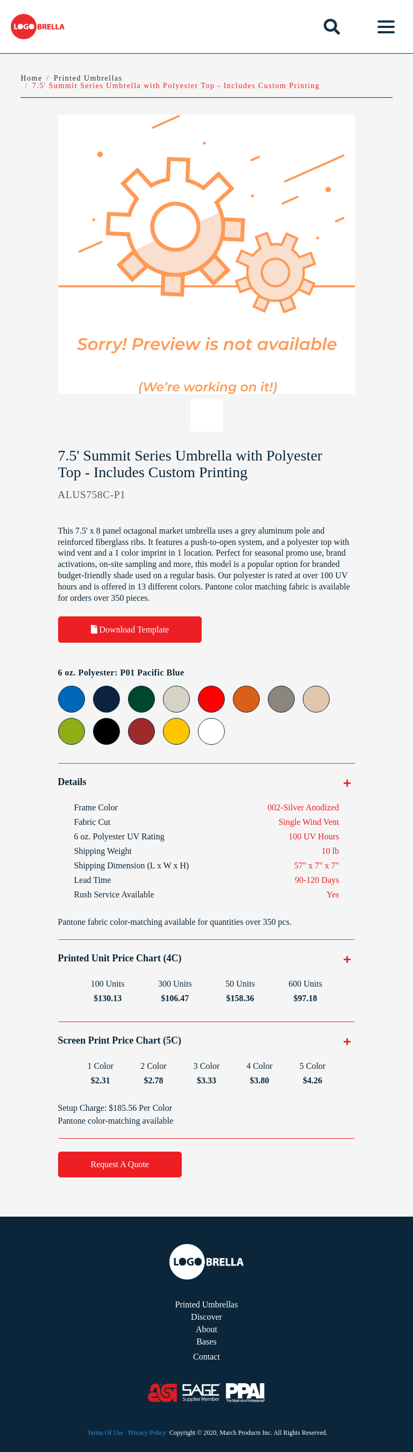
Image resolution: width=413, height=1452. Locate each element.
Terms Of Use (105, 1432)
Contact (206, 1356)
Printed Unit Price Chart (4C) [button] (120, 958)
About (206, 1329)
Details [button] (72, 782)
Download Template (130, 629)
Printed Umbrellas (206, 1304)
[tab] (206, 782)
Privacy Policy (147, 1432)
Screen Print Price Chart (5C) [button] (120, 1040)
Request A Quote (120, 1164)
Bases (206, 1341)
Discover (206, 1316)
